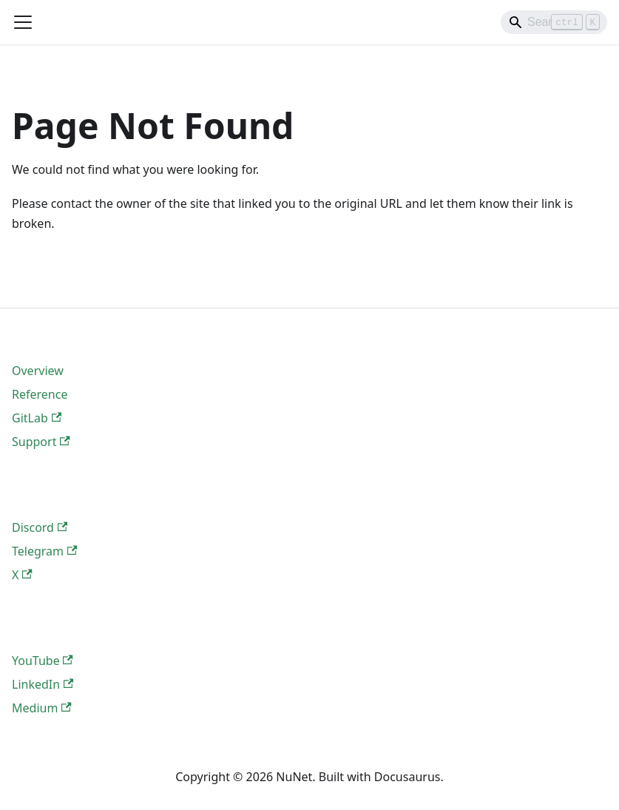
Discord (39, 527)
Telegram (44, 551)
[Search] (554, 22)
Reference (39, 394)
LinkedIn (42, 684)
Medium (42, 708)
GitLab (36, 418)
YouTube (42, 660)
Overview (38, 370)
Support (41, 441)
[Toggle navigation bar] (23, 22)
